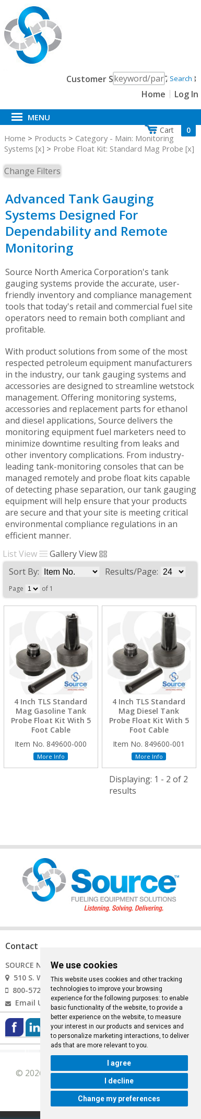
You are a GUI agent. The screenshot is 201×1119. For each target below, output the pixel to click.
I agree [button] (119, 1063)
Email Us (30, 1003)
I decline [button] (119, 1081)
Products (50, 138)
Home (153, 94)
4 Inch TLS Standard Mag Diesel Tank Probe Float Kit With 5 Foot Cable (149, 716)
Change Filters (32, 171)
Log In (186, 94)
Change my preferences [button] (119, 1098)
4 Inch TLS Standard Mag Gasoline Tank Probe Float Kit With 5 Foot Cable (51, 716)
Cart (178, 129)
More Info (51, 756)
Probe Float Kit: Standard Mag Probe (118, 148)
